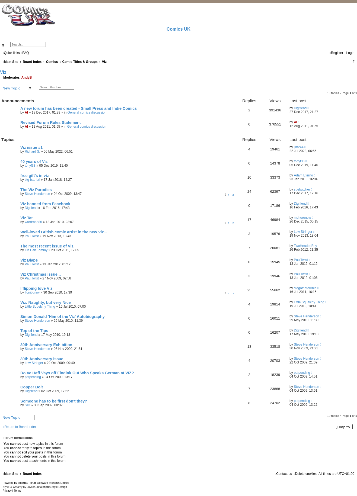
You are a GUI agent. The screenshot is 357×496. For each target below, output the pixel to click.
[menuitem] (25, 53)
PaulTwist (32, 236)
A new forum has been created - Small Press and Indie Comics (78, 108)
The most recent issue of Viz (47, 246)
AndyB (26, 77)
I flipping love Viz (36, 288)
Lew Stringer (303, 232)
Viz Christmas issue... (40, 274)
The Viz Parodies (36, 190)
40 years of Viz (34, 161)
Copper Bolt (31, 387)
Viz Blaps (29, 260)
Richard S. (32, 151)
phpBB (22, 482)
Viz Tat (26, 218)
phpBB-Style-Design (55, 486)
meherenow (302, 218)
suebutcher (302, 189)
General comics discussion (87, 112)
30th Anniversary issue (41, 359)
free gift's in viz (34, 175)
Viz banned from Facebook (45, 204)
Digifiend (300, 108)
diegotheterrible (305, 288)
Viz (3, 72)
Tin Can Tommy (36, 250)
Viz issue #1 (31, 147)
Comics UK (178, 29)
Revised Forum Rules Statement (50, 122)
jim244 (299, 147)
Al (26, 112)
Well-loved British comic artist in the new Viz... (63, 232)
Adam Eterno (303, 175)
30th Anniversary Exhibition (46, 345)
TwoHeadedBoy (305, 246)
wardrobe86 (33, 222)
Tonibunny (32, 292)
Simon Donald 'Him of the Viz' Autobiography (62, 316)
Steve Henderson (37, 194)
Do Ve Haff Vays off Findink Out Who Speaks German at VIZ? (77, 373)
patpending (33, 377)
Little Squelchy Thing (40, 306)
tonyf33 (30, 166)
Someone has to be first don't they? (53, 401)
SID (27, 405)
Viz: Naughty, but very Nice (45, 302)
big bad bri (32, 180)
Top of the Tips (34, 330)
